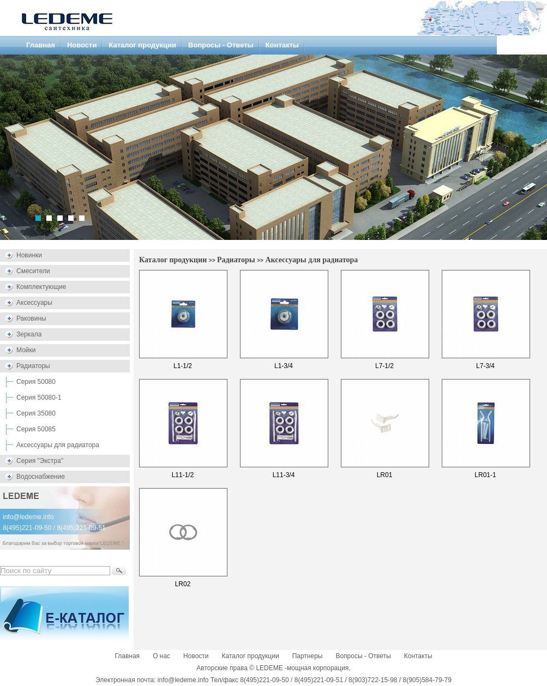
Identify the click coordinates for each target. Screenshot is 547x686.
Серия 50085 (36, 429)
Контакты (282, 45)
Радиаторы (33, 366)
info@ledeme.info (28, 517)
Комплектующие (41, 287)
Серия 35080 (36, 413)
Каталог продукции (142, 45)
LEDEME (269, 668)
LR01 (385, 475)
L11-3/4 (284, 475)
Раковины (31, 318)
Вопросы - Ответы (221, 45)
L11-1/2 (183, 475)
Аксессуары (34, 302)
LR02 (183, 584)
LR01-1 (485, 475)
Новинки (29, 255)
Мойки (25, 350)
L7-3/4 (485, 366)
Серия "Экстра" (39, 461)
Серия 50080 (36, 382)
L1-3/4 (283, 366)
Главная (40, 45)
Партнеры (307, 656)
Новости (82, 45)
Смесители (33, 271)
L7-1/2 (384, 366)
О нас (161, 656)
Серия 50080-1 (39, 397)
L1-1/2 (182, 366)
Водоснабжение (40, 476)
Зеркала (28, 334)
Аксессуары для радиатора (57, 445)
